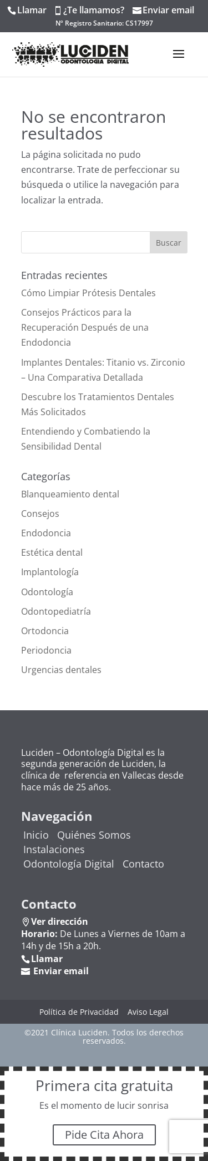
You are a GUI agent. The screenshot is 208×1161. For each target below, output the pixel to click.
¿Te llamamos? (93, 10)
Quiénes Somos (94, 834)
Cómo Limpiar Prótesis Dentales (88, 293)
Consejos (40, 513)
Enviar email (168, 10)
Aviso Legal (148, 1011)
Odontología (47, 592)
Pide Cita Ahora (104, 1134)
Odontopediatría (56, 611)
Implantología (50, 572)
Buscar (168, 242)
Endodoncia (46, 533)
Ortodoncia (45, 631)
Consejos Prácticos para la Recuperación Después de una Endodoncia (85, 327)
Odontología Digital (68, 863)
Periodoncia (46, 650)
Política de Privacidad (79, 1011)
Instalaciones (54, 849)
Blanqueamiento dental (70, 494)
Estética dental (52, 552)
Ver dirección (59, 921)
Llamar (32, 10)
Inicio (36, 834)
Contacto (143, 863)
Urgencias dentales (61, 670)
